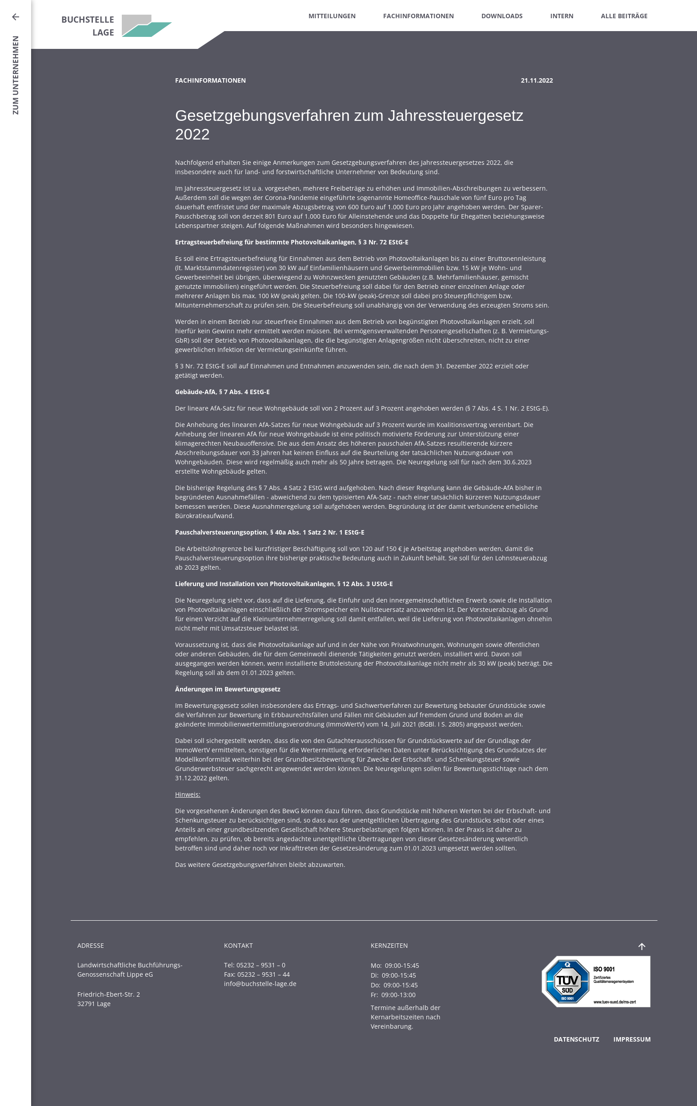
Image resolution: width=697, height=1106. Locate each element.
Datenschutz (576, 1039)
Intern (561, 16)
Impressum (632, 1039)
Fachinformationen (418, 16)
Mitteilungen (332, 16)
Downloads (502, 16)
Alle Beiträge (624, 16)
